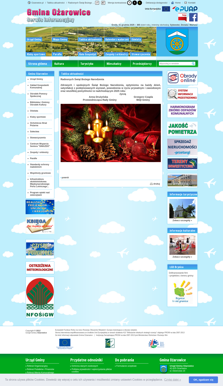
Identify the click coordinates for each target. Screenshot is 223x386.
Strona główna (37, 64)
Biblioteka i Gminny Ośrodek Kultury (40, 103)
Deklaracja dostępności (156, 3)
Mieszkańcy (114, 64)
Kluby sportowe (38, 117)
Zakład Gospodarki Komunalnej (39, 86)
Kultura (59, 64)
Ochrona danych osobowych (85, 366)
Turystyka (86, 64)
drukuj (155, 183)
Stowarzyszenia (38, 137)
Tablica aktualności (56, 3)
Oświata (34, 111)
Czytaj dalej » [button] (172, 379)
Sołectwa (34, 131)
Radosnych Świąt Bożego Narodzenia (85, 3)
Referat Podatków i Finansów (40, 369)
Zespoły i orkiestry (39, 152)
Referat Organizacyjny (37, 366)
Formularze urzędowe (126, 366)
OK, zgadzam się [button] (203, 379)
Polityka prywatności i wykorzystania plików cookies (92, 370)
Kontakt (189, 3)
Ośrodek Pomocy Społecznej (38, 95)
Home (175, 3)
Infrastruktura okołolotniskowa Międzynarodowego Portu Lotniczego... (39, 183)
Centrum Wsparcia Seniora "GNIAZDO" (40, 145)
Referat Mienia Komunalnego (40, 372)
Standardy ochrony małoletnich (39, 165)
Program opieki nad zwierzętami (40, 193)
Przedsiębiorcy (142, 64)
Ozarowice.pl (38, 3)
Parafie (33, 158)
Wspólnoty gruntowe (40, 173)
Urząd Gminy (36, 79)
